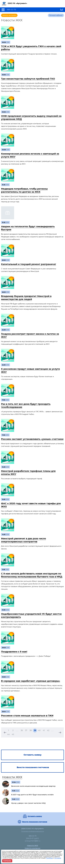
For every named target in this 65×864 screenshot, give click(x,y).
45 (13, 734)
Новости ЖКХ (12, 777)
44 (8, 734)
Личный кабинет (56, 15)
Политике (49, 858)
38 (31, 730)
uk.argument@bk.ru (32, 841)
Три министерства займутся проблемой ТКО (28, 78)
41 (44, 730)
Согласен (7, 861)
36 (22, 730)
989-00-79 (11, 10)
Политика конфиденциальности (32, 831)
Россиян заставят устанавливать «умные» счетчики (32, 439)
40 (39, 730)
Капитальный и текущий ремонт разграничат (28, 264)
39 (35, 730)
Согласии (57, 858)
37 (26, 730)
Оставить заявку (35, 816)
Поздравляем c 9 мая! (14, 651)
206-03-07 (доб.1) (32, 838)
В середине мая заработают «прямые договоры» (30, 681)
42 (48, 730)
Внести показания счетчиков (34, 822)
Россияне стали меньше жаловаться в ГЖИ (27, 715)
